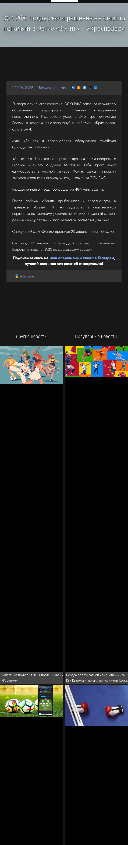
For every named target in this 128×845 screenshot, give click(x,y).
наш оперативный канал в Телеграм (81, 258)
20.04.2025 (23, 87)
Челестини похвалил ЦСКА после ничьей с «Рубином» (32, 677)
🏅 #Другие (24, 276)
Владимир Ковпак (53, 87)
